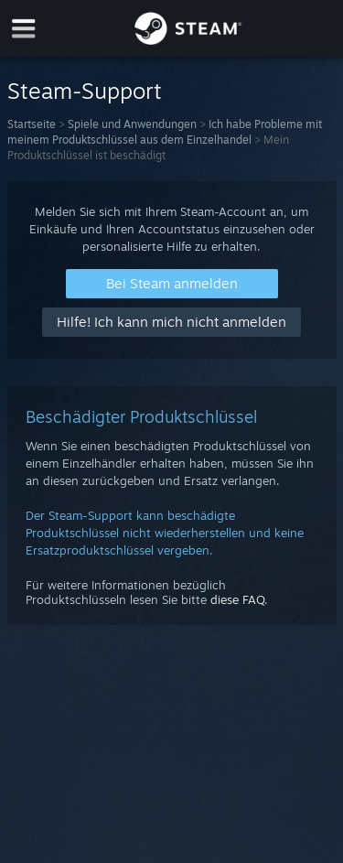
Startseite (31, 124)
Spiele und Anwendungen (132, 124)
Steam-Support (84, 90)
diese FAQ (237, 599)
